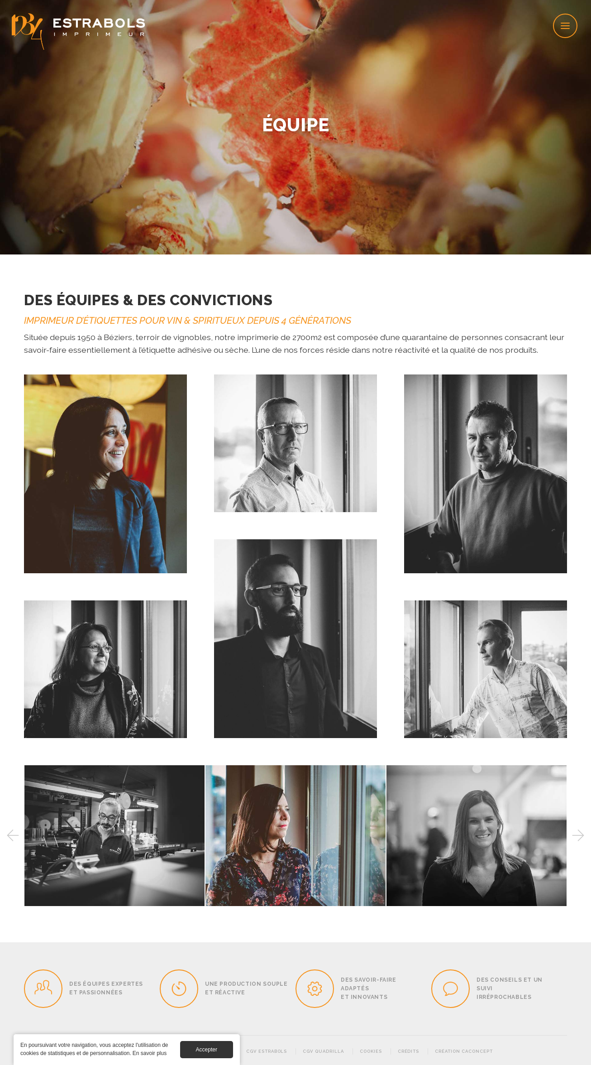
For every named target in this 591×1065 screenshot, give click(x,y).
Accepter (206, 1049)
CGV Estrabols (266, 1051)
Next (578, 835)
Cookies (371, 1051)
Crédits (408, 1051)
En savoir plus (150, 1053)
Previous (12, 835)
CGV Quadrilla (323, 1051)
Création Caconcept (463, 1051)
